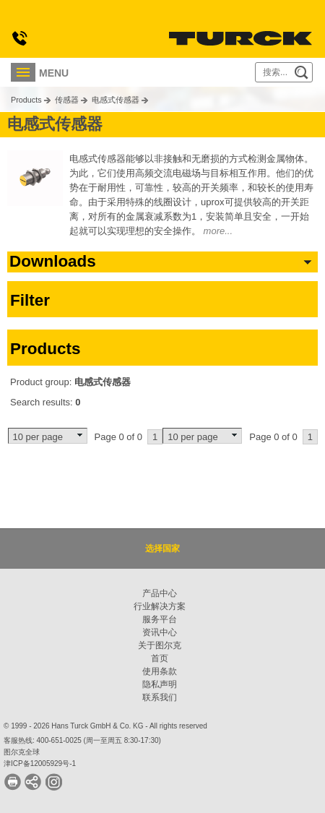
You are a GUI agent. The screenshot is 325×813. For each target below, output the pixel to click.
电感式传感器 (115, 99)
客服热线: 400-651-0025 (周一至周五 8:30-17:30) (82, 740)
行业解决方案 (160, 606)
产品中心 (159, 593)
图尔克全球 (22, 752)
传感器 (67, 99)
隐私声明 (159, 684)
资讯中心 (159, 632)
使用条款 (159, 671)
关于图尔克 (159, 645)
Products (26, 99)
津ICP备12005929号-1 (40, 763)
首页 (159, 658)
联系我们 (159, 697)
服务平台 (159, 619)
